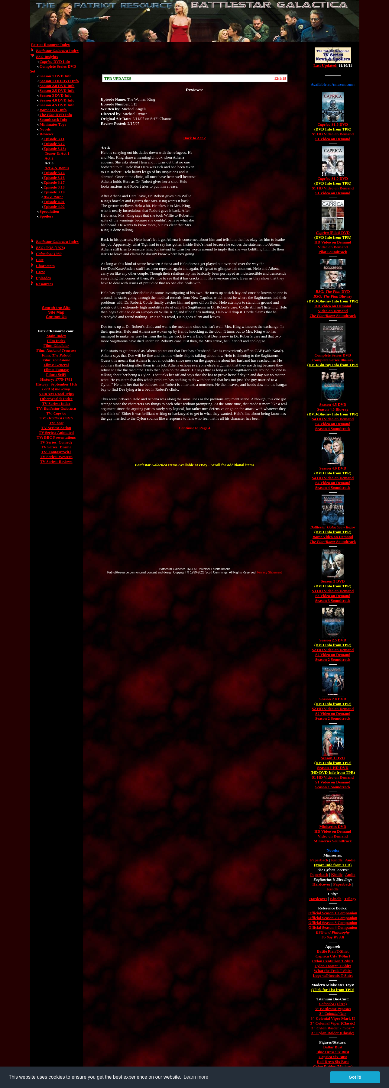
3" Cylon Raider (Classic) (332, 1033)
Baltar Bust (332, 1047)
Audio (350, 860)
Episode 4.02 (54, 206)
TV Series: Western (56, 456)
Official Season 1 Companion (332, 913)
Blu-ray (332, 296)
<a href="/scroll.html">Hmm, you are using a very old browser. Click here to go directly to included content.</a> (194, 78)
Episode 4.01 (54, 201)
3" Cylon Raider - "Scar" (332, 1028)
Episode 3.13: (55, 148)
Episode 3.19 (54, 192)
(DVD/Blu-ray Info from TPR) (332, 301)
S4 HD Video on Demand (333, 419)
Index (57, 50)
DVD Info (55, 61)
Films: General (56, 365)
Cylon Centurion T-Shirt (333, 961)
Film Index (56, 340)
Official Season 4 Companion (332, 927)
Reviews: (47, 134)
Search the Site (56, 307)
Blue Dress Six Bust (332, 1052)
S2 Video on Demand (332, 654)
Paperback (319, 860)
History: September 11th (56, 384)
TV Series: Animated (56, 432)
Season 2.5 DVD (332, 640)
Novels (45, 129)
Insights (47, 56)
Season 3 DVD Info (56, 95)
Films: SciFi (56, 374)
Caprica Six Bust (333, 1056)
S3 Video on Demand (332, 595)
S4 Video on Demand (332, 423)
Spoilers (46, 216)
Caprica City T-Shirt (333, 956)
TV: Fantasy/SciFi (56, 452)
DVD (333, 291)
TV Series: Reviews (56, 461)
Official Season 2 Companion (332, 917)
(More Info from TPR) (333, 865)
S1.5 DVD (333, 124)
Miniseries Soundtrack (333, 841)
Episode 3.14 (54, 172)
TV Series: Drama (56, 447)
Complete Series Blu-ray (332, 360)
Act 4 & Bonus (56, 168)
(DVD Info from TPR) (333, 129)
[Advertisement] (195, 58)
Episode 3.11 (54, 139)
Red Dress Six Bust (333, 1061)
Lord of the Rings (56, 389)
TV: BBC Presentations (56, 437)
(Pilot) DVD (333, 232)
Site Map (56, 312)
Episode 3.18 (54, 187)
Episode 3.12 (54, 143)
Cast (40, 259)
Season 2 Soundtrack (332, 659)
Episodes (43, 278)
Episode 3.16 (54, 177)
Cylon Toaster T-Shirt (333, 966)
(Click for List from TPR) (332, 989)
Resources (44, 284)
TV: (56, 408)
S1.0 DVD (333, 178)
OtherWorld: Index (56, 398)
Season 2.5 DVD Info (57, 90)
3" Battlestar (333, 1008)
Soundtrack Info (53, 119)
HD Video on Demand (332, 242)
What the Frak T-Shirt (333, 970)
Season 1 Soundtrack (332, 787)
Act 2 (48, 158)
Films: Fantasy (56, 369)
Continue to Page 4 (194, 428)
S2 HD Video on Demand (333, 649)
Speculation (49, 211)
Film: (56, 345)
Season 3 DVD (333, 581)
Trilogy (350, 898)
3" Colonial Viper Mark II (333, 1018)
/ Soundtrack (333, 315)
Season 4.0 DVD (332, 468)
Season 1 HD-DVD (332, 767)
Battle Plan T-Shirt (333, 951)
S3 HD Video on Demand (333, 591)
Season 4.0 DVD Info (57, 100)
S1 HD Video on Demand (333, 134)
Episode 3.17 (54, 182)
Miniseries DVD (332, 826)
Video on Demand (333, 247)
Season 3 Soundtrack (332, 600)
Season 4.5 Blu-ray (332, 409)
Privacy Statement (269, 572)
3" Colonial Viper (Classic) (332, 1023)
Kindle (337, 860)
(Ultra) (333, 1004)
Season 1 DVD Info (56, 76)
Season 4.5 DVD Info (57, 105)
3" (332, 1013)
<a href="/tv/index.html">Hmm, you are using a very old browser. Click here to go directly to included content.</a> (333, 60)
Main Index (56, 336)
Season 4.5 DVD (332, 404)
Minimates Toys (53, 124)
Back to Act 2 (194, 138)
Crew (40, 272)
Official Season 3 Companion (332, 922)
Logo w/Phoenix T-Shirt (333, 975)
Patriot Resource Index (50, 44)
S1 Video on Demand (332, 139)
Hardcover (321, 884)
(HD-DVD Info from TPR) (333, 772)
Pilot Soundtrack (333, 252)
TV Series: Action (56, 427)
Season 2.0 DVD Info (57, 85)
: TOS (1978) (50, 247)
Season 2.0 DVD (332, 699)
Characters (45, 265)
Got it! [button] (355, 1077)
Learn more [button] (195, 1077)
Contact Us (56, 317)
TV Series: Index (56, 403)
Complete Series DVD (332, 355)
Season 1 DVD (333, 758)
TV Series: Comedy (56, 442)
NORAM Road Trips (56, 394)
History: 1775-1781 (56, 379)
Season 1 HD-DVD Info (59, 81)
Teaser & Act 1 (57, 153)
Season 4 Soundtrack (332, 428)
